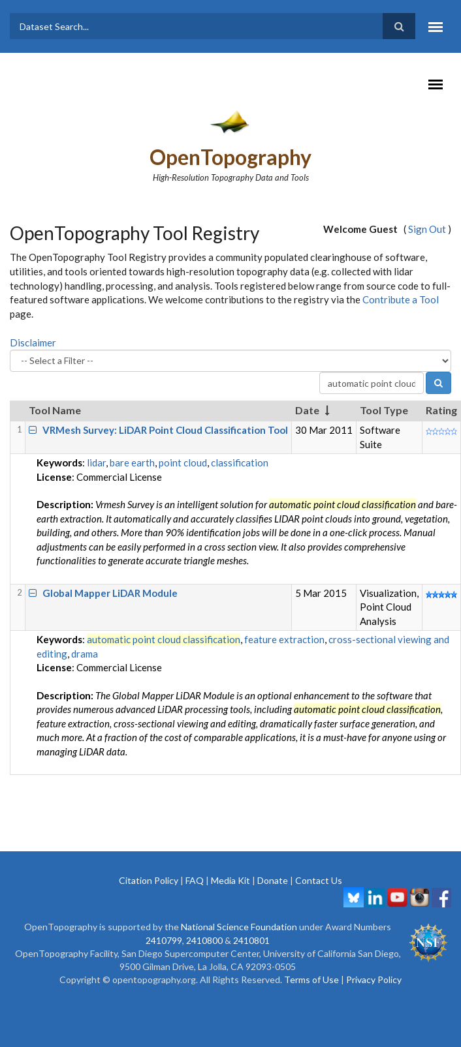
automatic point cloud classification (163, 639)
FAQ (194, 880)
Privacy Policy (374, 979)
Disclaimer (33, 342)
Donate (272, 880)
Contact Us (318, 880)
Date (307, 410)
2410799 (164, 940)
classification (239, 462)
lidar (96, 462)
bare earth (132, 462)
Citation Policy (148, 880)
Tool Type (384, 410)
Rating (441, 410)
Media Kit (230, 880)
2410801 (251, 940)
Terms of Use (311, 979)
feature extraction (284, 639)
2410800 (204, 940)
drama (84, 654)
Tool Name (55, 410)
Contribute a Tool (400, 299)
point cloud (183, 462)
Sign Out (427, 229)
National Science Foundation (239, 926)
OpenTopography (230, 157)
